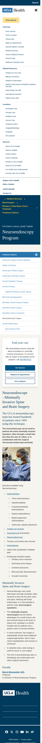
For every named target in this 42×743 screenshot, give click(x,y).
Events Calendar (12, 158)
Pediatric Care (11, 116)
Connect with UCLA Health (15, 173)
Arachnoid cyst (13, 533)
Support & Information (13, 81)
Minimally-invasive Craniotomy (13, 313)
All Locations (10, 136)
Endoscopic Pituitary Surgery (12, 271)
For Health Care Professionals (17, 169)
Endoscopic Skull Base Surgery (13, 276)
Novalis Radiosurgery (10, 324)
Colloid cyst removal (15, 529)
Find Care (6, 27)
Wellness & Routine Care (15, 62)
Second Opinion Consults (15, 47)
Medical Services (12, 51)
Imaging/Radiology (12, 128)
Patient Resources (10, 68)
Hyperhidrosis (12, 546)
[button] (20, 181)
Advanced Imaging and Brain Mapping (16, 260)
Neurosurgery (8, 203)
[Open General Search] (34, 2)
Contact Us (7, 193)
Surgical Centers (12, 124)
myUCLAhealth (8, 189)
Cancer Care (10, 120)
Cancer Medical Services (15, 54)
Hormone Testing (8, 286)
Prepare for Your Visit (13, 73)
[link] (7, 732)
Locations (6, 104)
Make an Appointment (13, 43)
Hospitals (9, 132)
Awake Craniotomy (9, 265)
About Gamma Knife (12, 329)
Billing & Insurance (12, 77)
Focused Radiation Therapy (12, 281)
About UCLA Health (13, 146)
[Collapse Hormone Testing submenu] (37, 286)
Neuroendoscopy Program (11, 318)
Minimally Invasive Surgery (12, 308)
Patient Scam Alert (12, 98)
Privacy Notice (26, 739)
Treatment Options (10, 213)
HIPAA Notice (14, 739)
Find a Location (11, 35)
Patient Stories (11, 154)
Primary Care (10, 112)
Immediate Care (11, 109)
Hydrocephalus (13, 494)
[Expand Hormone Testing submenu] (25, 286)
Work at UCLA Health (13, 165)
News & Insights (11, 150)
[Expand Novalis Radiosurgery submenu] (27, 323)
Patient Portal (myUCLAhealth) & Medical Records (21, 85)
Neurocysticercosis (15, 537)
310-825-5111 (25, 360)
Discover (6, 142)
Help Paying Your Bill (13, 90)
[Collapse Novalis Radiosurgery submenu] (37, 323)
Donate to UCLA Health (14, 162)
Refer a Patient (8, 184)
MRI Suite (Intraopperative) (12, 297)
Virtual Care (10, 39)
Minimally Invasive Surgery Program (15, 302)
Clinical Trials (10, 58)
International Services (13, 94)
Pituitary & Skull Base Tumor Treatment (15, 207)
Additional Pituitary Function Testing (18, 292)
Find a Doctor (10, 31)
